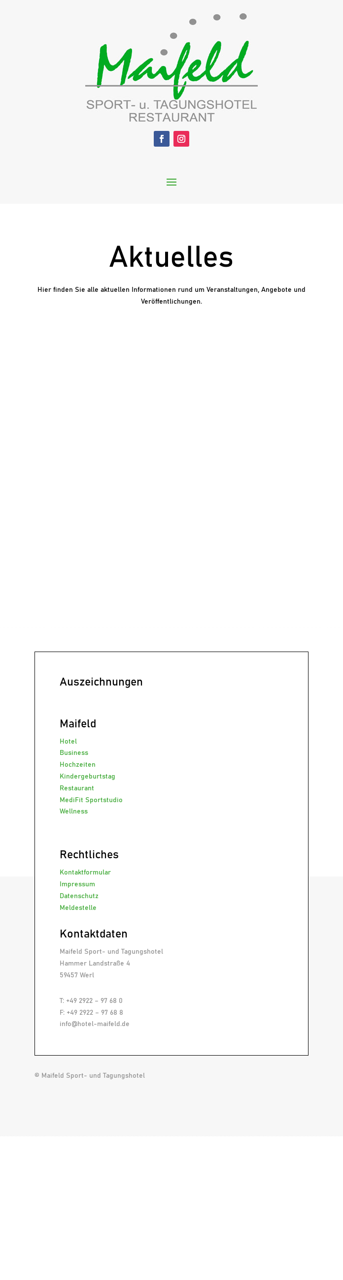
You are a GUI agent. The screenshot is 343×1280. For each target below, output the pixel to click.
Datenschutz (79, 896)
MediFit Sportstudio (91, 800)
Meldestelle (78, 908)
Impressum (77, 884)
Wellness (74, 811)
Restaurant (77, 788)
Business (74, 752)
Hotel (68, 741)
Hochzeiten (78, 764)
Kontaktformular (85, 872)
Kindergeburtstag (87, 776)
